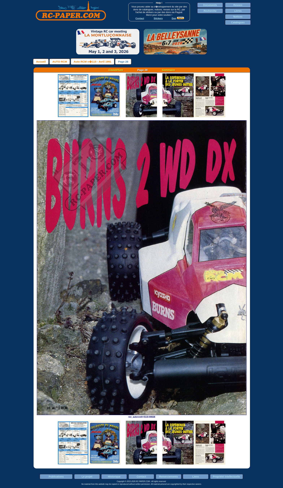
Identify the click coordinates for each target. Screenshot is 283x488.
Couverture (116, 69)
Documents (210, 5)
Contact (141, 476)
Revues (237, 5)
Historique (114, 476)
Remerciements (168, 476)
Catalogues (238, 22)
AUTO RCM (59, 61)
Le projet (87, 476)
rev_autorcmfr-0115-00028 (142, 415)
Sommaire (168, 69)
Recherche (210, 10)
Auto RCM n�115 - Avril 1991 (92, 61)
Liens (195, 476)
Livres (237, 10)
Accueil (41, 61)
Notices (238, 16)
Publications (56, 476)
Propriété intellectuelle (226, 476)
